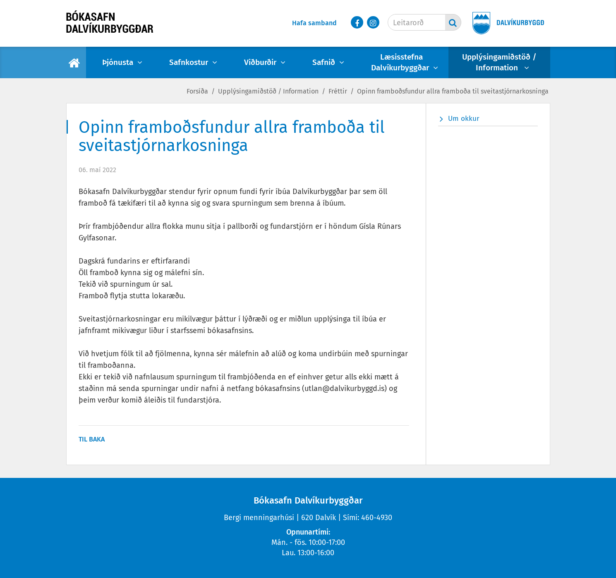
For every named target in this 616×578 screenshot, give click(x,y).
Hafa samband (314, 23)
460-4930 (376, 517)
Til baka (92, 439)
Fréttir (337, 91)
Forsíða (197, 91)
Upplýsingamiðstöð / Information (268, 91)
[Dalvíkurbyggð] (505, 24)
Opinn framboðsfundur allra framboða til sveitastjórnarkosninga (453, 91)
